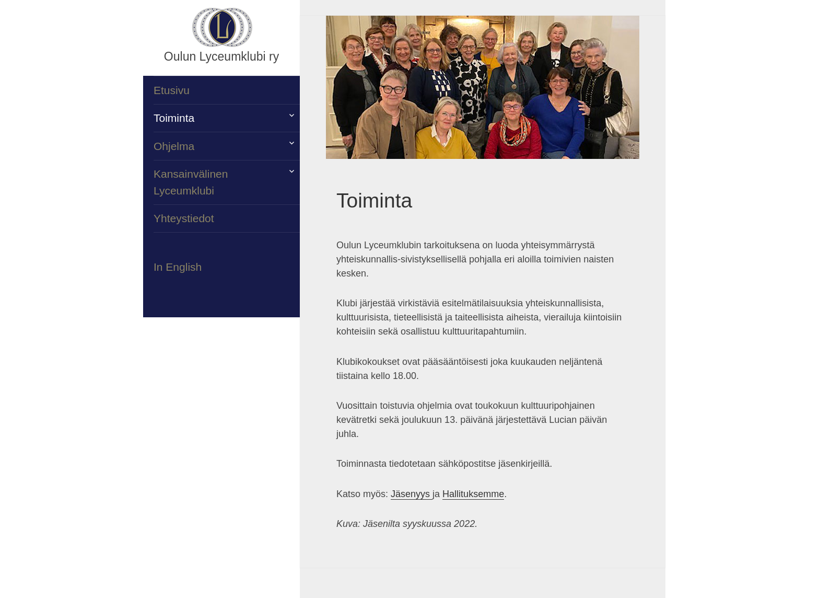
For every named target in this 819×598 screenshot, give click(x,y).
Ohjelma (174, 146)
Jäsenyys (411, 494)
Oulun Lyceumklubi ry (221, 56)
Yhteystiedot (184, 218)
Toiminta (174, 118)
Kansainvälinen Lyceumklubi (191, 182)
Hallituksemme (473, 494)
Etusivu (172, 90)
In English (178, 267)
